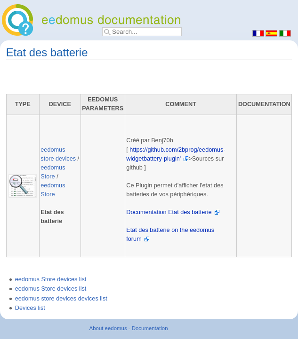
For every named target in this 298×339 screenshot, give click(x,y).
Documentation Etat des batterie (168, 212)
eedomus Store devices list (51, 279)
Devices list (30, 308)
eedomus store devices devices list (61, 298)
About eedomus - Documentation (128, 328)
